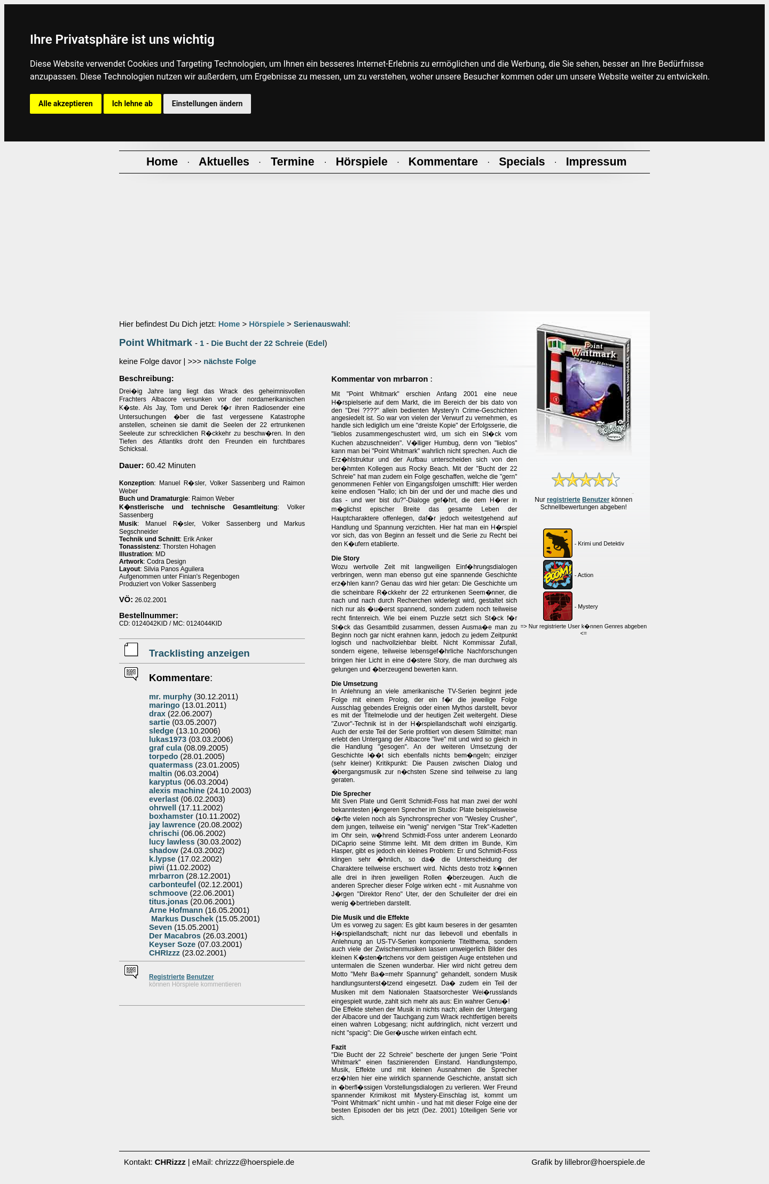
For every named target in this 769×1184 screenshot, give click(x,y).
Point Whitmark (155, 342)
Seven (160, 927)
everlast (163, 799)
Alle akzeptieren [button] (65, 103)
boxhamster (171, 816)
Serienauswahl (321, 324)
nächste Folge (229, 361)
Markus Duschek (181, 918)
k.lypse (162, 859)
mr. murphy (170, 696)
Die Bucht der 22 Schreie (257, 343)
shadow (163, 850)
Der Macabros (175, 936)
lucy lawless (172, 842)
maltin (160, 773)
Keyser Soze (172, 944)
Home (229, 324)
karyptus (165, 782)
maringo (164, 705)
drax (157, 713)
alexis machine (177, 790)
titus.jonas (168, 901)
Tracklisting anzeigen (199, 653)
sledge (161, 731)
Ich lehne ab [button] (132, 103)
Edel (316, 343)
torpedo (163, 756)
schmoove (168, 893)
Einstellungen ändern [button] (207, 103)
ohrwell (162, 807)
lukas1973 (167, 739)
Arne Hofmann (176, 910)
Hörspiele (267, 324)
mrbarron (166, 876)
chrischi (164, 833)
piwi (156, 867)
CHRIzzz (164, 953)
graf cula (165, 748)
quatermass (171, 765)
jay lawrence (172, 824)
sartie (159, 722)
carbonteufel (172, 884)
